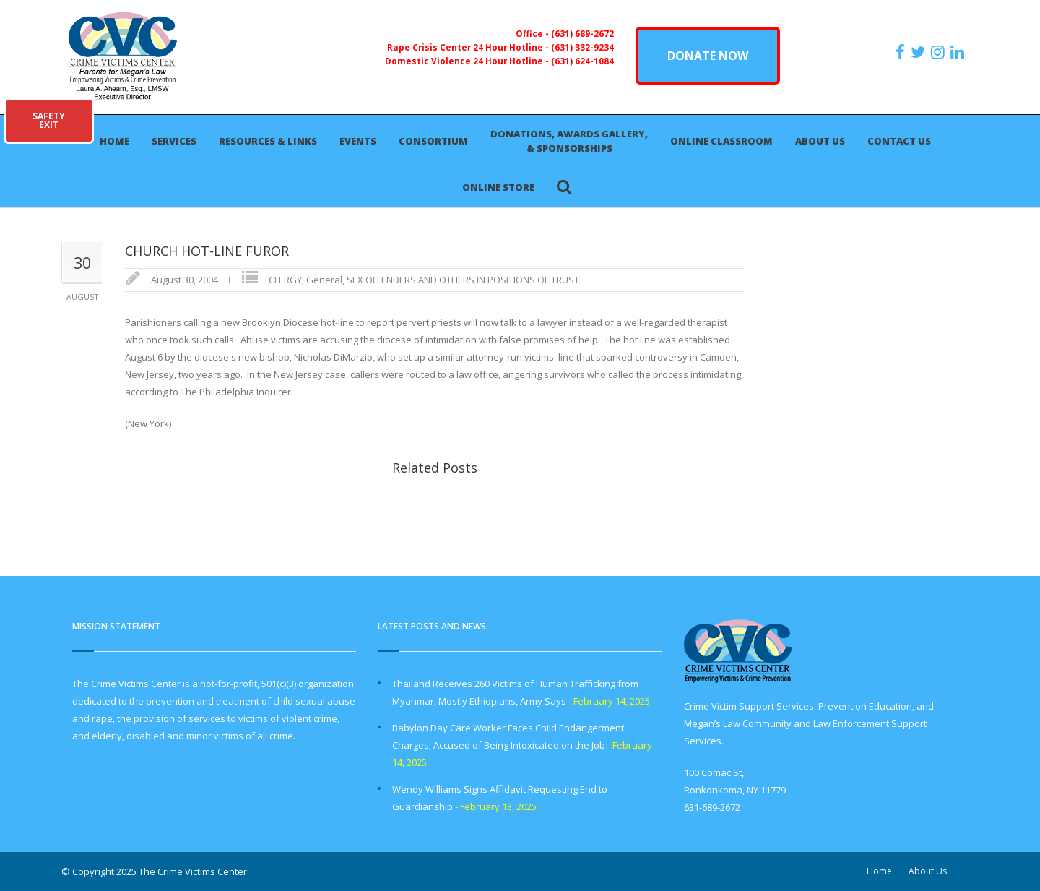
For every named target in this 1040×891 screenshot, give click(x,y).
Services (174, 140)
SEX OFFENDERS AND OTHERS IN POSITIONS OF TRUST (463, 279)
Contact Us (899, 140)
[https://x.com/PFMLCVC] (920, 52)
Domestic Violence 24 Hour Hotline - (468, 60)
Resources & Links (268, 140)
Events (357, 140)
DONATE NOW (707, 56)
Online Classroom (721, 140)
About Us (820, 140)
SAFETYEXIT (48, 120)
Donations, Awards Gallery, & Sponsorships (569, 141)
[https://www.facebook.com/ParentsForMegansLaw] (902, 52)
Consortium (433, 140)
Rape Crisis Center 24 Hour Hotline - (469, 47)
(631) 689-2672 (582, 33)
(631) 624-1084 (582, 60)
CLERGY (285, 279)
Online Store (498, 187)
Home (114, 140)
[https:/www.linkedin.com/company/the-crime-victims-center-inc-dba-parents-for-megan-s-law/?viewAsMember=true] (959, 52)
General (324, 279)
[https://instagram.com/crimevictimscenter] (939, 52)
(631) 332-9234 (582, 47)
